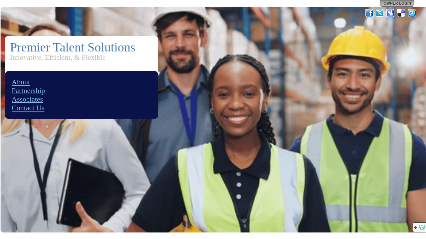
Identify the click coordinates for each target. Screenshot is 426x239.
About (21, 82)
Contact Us (28, 108)
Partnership (28, 90)
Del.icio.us (401, 13)
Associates (27, 99)
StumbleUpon (412, 13)
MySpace (390, 13)
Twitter (380, 13)
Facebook (369, 13)
